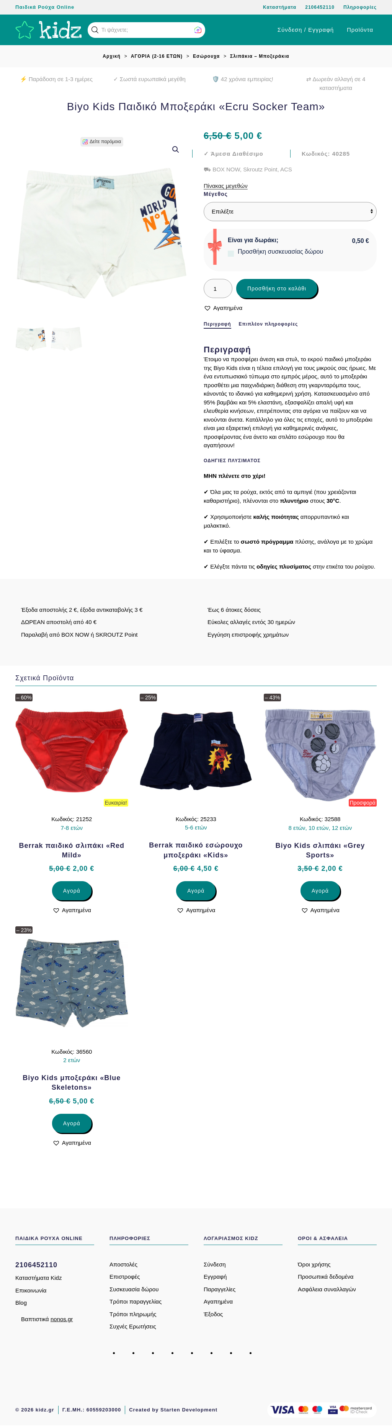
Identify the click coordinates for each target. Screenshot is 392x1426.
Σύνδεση (215, 1264)
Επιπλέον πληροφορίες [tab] (268, 324)
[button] (94, 29)
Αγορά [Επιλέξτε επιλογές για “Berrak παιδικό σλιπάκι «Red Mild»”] (71, 891)
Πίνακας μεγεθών (226, 186)
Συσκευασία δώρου (133, 1289)
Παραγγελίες (219, 1289)
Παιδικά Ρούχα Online (44, 7)
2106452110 (320, 7)
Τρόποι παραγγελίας (135, 1301)
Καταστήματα (279, 7)
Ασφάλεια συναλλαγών (327, 1289)
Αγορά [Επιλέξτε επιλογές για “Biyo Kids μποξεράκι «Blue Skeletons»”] (71, 1123)
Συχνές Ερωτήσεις (132, 1326)
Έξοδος (213, 1314)
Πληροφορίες (360, 7)
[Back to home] (48, 29)
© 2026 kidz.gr (34, 1410)
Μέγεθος (216, 194)
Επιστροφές (124, 1276)
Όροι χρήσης (314, 1264)
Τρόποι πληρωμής (132, 1314)
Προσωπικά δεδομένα (326, 1276)
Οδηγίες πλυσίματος (232, 460)
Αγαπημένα (218, 1301)
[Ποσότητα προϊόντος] (218, 288)
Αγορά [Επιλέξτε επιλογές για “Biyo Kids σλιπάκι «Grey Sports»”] (320, 891)
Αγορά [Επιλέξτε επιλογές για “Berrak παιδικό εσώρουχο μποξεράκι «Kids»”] (195, 891)
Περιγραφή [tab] (217, 324)
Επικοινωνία (30, 1290)
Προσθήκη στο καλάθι (276, 288)
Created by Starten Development (173, 1410)
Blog (21, 1302)
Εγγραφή (215, 1276)
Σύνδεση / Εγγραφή (306, 29)
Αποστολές (123, 1264)
